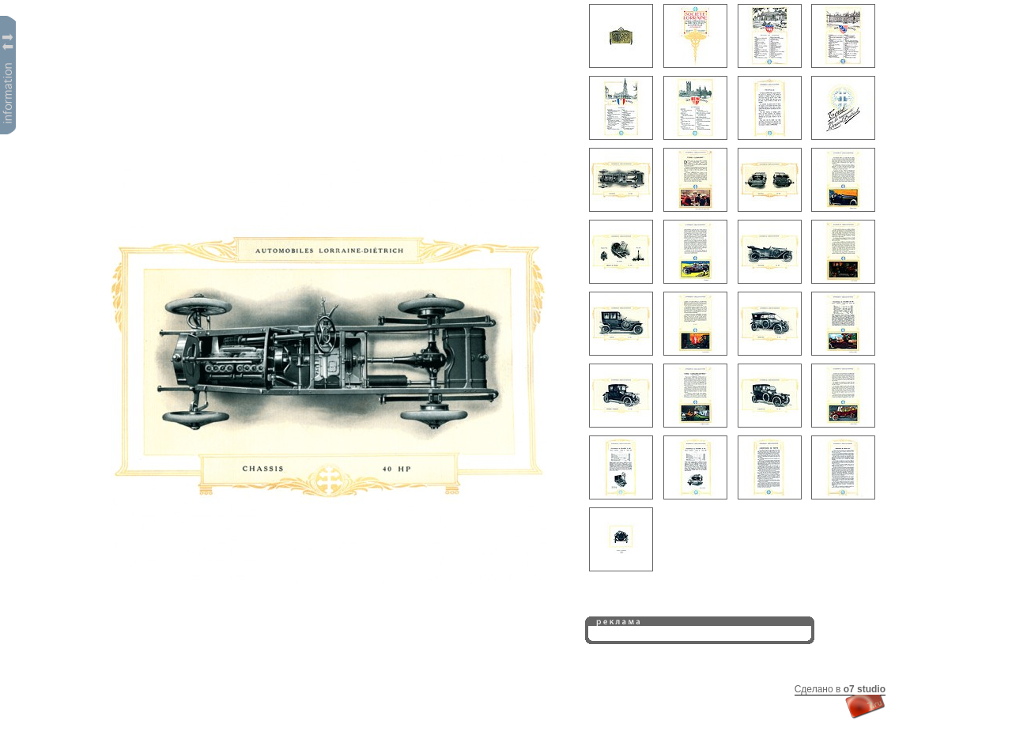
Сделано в (840, 689)
